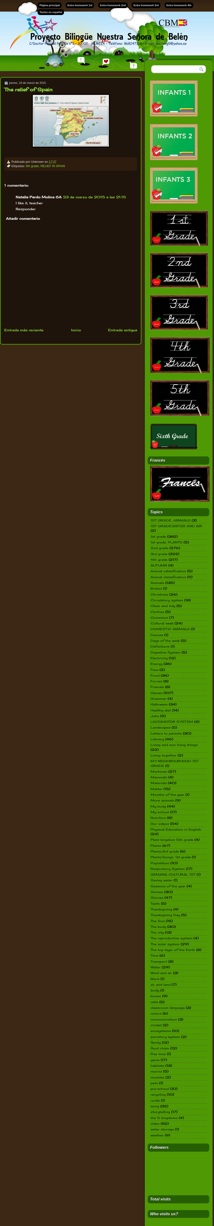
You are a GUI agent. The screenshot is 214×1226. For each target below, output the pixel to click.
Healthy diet (161, 710)
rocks (155, 1100)
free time (158, 1054)
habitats (157, 1066)
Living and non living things (174, 745)
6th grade (32, 166)
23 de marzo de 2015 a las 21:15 (94, 197)
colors (156, 1013)
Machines (159, 771)
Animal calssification (168, 571)
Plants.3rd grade (165, 851)
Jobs (155, 716)
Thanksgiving (161, 909)
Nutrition (158, 818)
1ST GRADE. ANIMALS (170, 520)
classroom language (168, 1008)
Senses (157, 892)
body (155, 990)
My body (158, 806)
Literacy (157, 739)
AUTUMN (159, 565)
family (156, 1042)
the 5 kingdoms (164, 1118)
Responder (26, 209)
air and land (160, 984)
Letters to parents (166, 733)
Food (155, 675)
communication (164, 1019)
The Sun (158, 921)
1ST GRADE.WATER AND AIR (176, 526)
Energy (156, 664)
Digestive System (165, 652)
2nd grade (159, 548)
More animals (162, 800)
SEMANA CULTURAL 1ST (173, 874)
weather (157, 1135)
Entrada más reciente (24, 330)
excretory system (165, 1037)
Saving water (161, 880)
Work (155, 979)
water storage (162, 1129)
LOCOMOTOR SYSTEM (172, 722)
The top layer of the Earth (173, 950)
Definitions (160, 646)
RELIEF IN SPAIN (52, 166)
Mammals (159, 777)
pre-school (160, 1089)
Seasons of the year (168, 886)
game (155, 1060)
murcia (156, 1071)
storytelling (160, 1112)
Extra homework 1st (80, 5)
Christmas (159, 594)
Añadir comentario (23, 218)
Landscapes (160, 727)
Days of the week (165, 641)
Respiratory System (168, 869)
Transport (159, 961)
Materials (159, 783)
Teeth (155, 903)
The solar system (165, 944)
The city (157, 932)
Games (156, 693)
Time (154, 955)
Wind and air (161, 973)
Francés (157, 687)
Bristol (156, 588)
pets (154, 1083)
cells (154, 1002)
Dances (157, 635)
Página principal (49, 5)
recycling (158, 1094)
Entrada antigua (122, 330)
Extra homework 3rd (146, 5)
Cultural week (162, 623)
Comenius (159, 617)
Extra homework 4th (178, 5)
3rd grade (159, 554)
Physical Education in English (176, 829)
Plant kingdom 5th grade (172, 840)
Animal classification (168, 577)
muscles (157, 1077)
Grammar (158, 698)
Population (160, 863)
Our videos (160, 824)
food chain (160, 1048)
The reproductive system (171, 938)
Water (155, 967)
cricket (156, 1025)
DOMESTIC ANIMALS (170, 629)
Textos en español (50, 12)
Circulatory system (167, 600)
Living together (163, 755)
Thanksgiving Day (165, 915)
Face (154, 670)
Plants (156, 846)
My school (160, 812)
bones (156, 996)
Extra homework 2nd (113, 5)
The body (158, 927)
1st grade (158, 536)
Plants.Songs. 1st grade (171, 857)
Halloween (159, 704)
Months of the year (167, 795)
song (155, 1106)
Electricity (159, 658)
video (155, 1123)
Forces (156, 681)
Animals (157, 583)
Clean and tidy (163, 606)
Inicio (76, 330)
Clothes (157, 612)
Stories (157, 897)
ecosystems (161, 1031)
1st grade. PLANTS (166, 542)
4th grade (159, 560)
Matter (156, 789)
